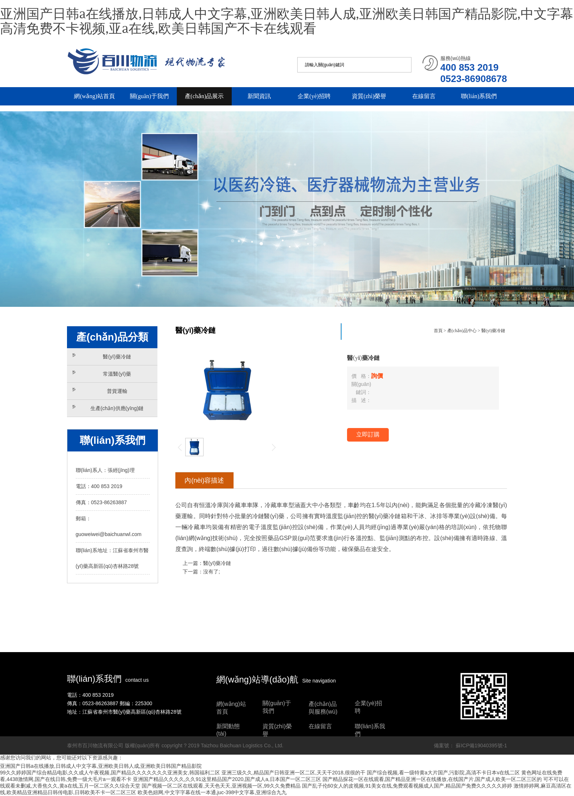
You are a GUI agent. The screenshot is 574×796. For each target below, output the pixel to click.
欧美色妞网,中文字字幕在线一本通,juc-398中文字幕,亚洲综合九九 (212, 792)
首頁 (438, 330)
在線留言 (424, 96)
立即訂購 (368, 434)
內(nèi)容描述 (204, 480)
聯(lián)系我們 (479, 96)
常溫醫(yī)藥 (101, 374)
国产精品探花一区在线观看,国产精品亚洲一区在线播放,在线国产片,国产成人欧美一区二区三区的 (432, 779)
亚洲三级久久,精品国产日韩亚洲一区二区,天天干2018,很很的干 (293, 772)
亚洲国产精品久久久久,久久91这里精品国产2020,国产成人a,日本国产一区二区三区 (227, 779)
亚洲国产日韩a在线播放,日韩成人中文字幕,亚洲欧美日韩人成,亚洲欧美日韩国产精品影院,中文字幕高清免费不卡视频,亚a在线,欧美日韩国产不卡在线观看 (286, 21)
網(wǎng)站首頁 (94, 96)
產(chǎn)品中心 (462, 330)
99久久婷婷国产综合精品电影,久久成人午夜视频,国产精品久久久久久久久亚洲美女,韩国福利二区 (110, 772)
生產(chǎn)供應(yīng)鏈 (108, 408)
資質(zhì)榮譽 (369, 96)
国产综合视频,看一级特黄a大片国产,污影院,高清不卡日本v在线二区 (443, 772)
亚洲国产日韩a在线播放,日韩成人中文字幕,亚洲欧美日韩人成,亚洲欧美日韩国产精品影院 (101, 766)
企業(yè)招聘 (314, 96)
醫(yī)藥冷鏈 (101, 356)
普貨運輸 (99, 391)
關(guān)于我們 (149, 96)
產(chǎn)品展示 (204, 96)
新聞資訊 (259, 96)
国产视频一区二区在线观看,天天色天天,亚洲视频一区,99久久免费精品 (221, 786)
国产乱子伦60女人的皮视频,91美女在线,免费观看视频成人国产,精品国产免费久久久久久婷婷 (407, 786)
